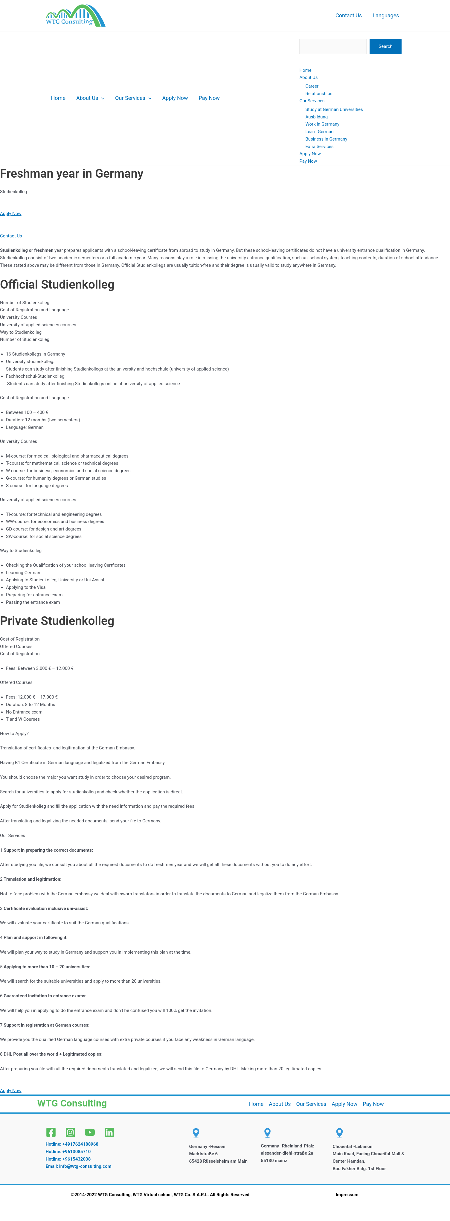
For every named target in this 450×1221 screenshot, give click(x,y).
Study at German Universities (334, 109)
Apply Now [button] (11, 213)
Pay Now (209, 98)
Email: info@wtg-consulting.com (79, 1166)
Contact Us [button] (11, 236)
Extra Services (319, 146)
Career (311, 86)
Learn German (319, 131)
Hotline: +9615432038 (68, 1159)
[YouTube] (90, 1132)
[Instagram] (70, 1132)
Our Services (133, 98)
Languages (386, 15)
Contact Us (348, 15)
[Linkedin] (109, 1132)
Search (385, 46)
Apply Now (175, 98)
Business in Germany (326, 139)
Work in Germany (322, 124)
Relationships (318, 93)
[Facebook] (51, 1132)
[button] (101, 98)
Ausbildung (316, 117)
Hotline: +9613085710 (68, 1151)
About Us (90, 98)
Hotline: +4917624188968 (72, 1144)
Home (58, 98)
